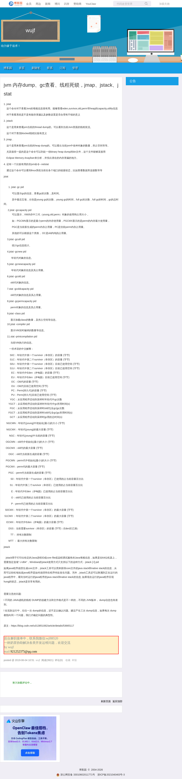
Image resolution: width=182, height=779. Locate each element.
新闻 (47, 3)
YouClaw (91, 3)
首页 (22, 67)
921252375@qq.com (24, 651)
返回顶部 (117, 701)
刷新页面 (106, 701)
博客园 (8, 67)
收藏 (67, 660)
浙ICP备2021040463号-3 (111, 774)
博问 (57, 3)
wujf (30, 30)
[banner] (14, 3)
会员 (28, 3)
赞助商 (77, 3)
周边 (38, 3)
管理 (75, 67)
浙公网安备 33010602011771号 (75, 774)
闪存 (66, 3)
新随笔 (36, 67)
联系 (50, 67)
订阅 (62, 67)
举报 (74, 660)
